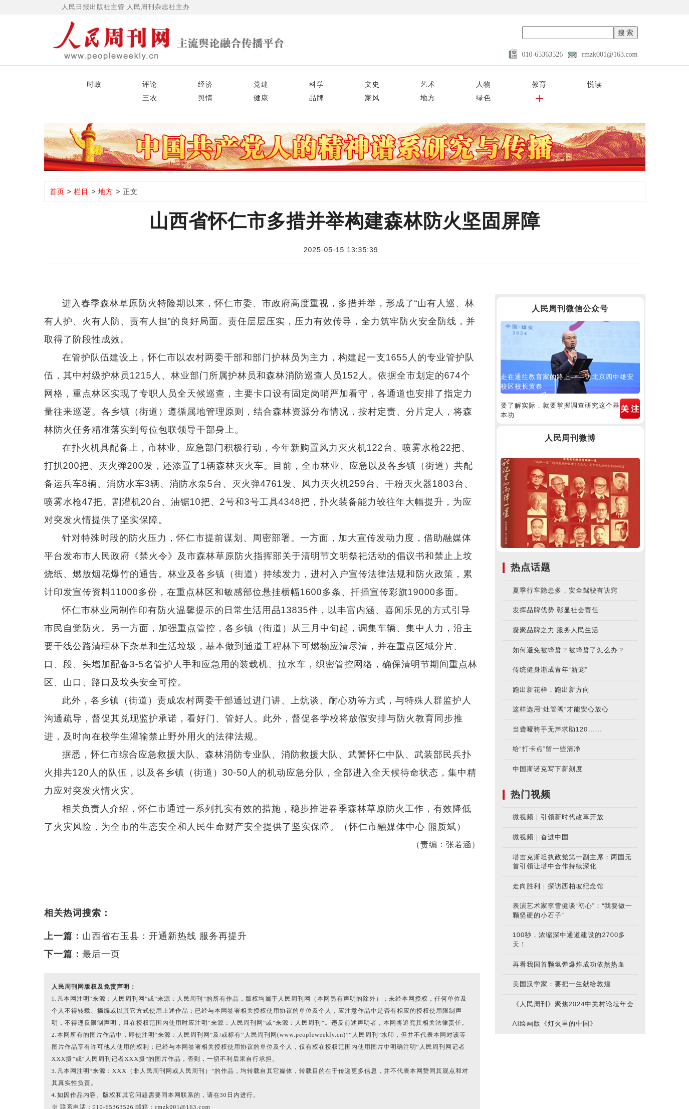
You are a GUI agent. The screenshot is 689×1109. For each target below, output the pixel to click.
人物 (294, 81)
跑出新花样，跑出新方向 (551, 672)
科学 (194, 81)
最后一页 (101, 938)
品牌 (494, 81)
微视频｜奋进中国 (541, 820)
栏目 (81, 175)
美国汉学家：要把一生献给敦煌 (562, 967)
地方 (561, 81)
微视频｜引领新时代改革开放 (558, 800)
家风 (528, 81)
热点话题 (531, 550)
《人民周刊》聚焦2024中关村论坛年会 (573, 987)
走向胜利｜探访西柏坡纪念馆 (558, 869)
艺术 (261, 81)
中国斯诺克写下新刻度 (548, 752)
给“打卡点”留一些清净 (547, 732)
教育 (327, 81)
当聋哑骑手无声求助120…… (557, 712)
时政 (60, 81)
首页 (57, 175)
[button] (628, 81)
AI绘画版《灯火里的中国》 (555, 1007)
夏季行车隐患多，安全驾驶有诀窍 (565, 574)
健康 (461, 81)
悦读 (361, 81)
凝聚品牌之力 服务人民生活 (556, 613)
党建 (160, 81)
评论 (94, 81)
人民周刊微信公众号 (570, 292)
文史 (227, 81)
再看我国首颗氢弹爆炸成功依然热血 (569, 947)
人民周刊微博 (570, 421)
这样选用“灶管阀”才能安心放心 (561, 692)
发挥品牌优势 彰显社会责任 (556, 593)
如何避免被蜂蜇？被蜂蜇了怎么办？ (569, 633)
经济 (127, 81)
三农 (394, 81)
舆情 (427, 81)
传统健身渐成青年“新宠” (550, 653)
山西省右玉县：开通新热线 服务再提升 (164, 919)
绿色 (594, 81)
